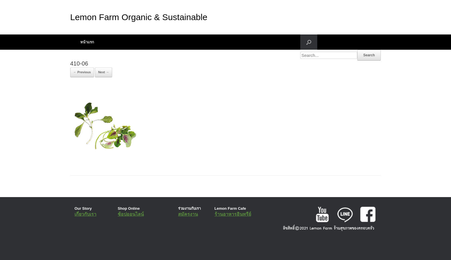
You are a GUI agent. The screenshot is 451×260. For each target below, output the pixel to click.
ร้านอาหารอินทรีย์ (233, 214)
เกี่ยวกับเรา (85, 214)
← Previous (82, 72)
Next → (103, 72)
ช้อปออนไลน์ (131, 214)
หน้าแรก (87, 42)
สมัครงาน (188, 214)
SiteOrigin (221, 248)
